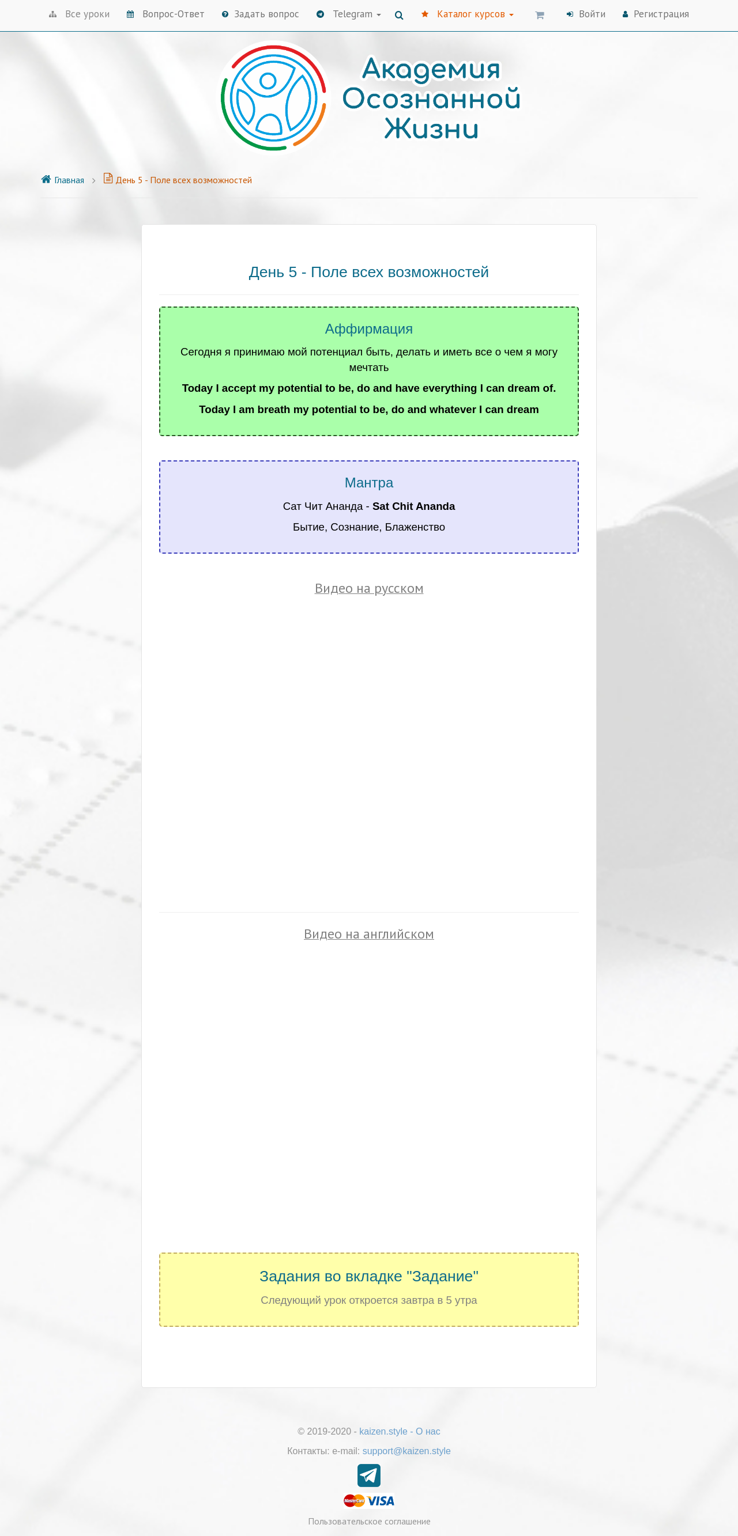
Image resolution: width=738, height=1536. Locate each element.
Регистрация (656, 13)
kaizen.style (383, 1431)
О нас (428, 1431)
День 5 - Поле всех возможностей (177, 180)
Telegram (349, 13)
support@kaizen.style (407, 1451)
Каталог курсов (467, 13)
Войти (586, 13)
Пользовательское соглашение (369, 1521)
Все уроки (79, 13)
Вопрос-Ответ (166, 13)
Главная (62, 180)
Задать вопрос (260, 13)
